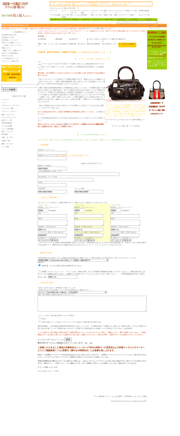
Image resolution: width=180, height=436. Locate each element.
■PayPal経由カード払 (109, 44)
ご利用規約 (149, 19)
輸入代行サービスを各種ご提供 (93, 28)
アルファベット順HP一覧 (10, 61)
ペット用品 (131, 15)
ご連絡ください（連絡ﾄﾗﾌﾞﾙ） (12, 50)
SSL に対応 (63, 113)
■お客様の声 (73, 39)
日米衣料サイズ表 (7, 37)
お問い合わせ (175, 26)
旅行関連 (85, 15)
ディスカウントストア (9, 117)
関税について (6, 48)
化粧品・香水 (109, 15)
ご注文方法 (67, 19)
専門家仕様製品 (146, 10)
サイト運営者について (115, 400)
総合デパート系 (133, 10)
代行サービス (98, 19)
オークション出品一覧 (133, 126)
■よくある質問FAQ (62, 44)
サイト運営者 (134, 19)
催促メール (84, 367)
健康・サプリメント (8, 114)
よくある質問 (121, 19)
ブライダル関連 (56, 15)
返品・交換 (110, 19)
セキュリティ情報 (153, 400)
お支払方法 (87, 19)
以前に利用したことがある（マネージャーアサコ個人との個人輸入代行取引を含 (70, 326)
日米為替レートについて (10, 40)
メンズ (65, 10)
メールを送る (148, 126)
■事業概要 (59, 39)
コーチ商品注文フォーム (10, 58)
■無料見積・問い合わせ (77, 44)
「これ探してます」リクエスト (12, 45)
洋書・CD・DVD (97, 15)
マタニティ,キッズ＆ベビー (11, 105)
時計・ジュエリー (7, 131)
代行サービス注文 (7, 56)
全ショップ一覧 (146, 15)
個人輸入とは (57, 19)
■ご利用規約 (42, 39)
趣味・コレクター (122, 15)
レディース (55, 10)
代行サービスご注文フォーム (84, 109)
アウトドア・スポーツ (9, 111)
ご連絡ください (46, 367)
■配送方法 (122, 39)
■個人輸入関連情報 (93, 44)
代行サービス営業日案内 (10, 53)
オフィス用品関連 (7, 129)
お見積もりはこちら (104, 105)
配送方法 (77, 19)
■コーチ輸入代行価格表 (126, 44)
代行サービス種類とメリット (11, 43)
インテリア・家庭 (7, 108)
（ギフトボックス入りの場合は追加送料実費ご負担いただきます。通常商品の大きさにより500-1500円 (75, 243)
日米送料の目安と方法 (9, 35)
